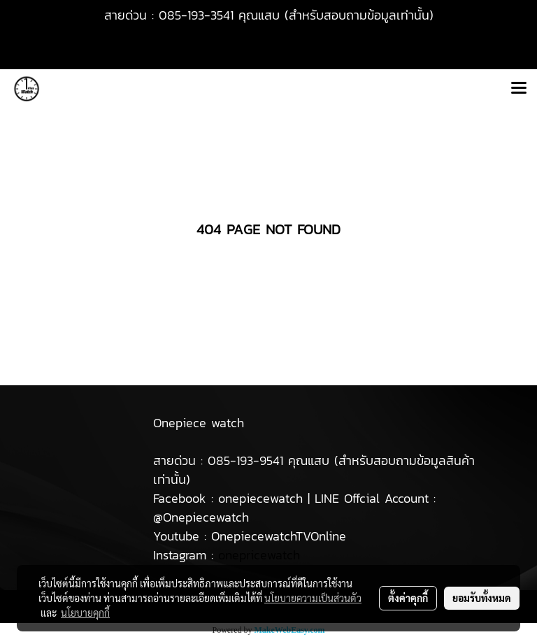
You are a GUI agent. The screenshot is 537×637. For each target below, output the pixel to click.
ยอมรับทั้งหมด (481, 598)
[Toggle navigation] (518, 88)
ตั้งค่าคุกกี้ (408, 598)
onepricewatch (259, 554)
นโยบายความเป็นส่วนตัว (312, 598)
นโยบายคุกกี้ (85, 612)
